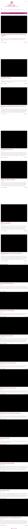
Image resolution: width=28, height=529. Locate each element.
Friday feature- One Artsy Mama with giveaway (10, 413)
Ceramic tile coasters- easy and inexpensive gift (10, 517)
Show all (25, 13)
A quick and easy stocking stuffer (7, 463)
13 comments (4, 498)
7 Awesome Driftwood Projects (6, 283)
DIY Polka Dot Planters (5, 438)
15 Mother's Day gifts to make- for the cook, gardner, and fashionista (13, 35)
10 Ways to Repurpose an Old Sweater (8, 362)
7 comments (5, 83)
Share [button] (1, 42)
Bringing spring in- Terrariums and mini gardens (11, 253)
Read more (25, 42)
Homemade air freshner (6, 77)
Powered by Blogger (14, 528)
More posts (25, 263)
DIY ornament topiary (4, 490)
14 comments (5, 230)
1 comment (3, 291)
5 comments (4, 393)
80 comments (4, 316)
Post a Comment (5, 157)
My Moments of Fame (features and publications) (15, 9)
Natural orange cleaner (6, 223)
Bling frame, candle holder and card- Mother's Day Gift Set (13, 106)
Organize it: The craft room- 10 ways (8, 388)
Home (1, 9)
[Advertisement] (14, 51)
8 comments (5, 187)
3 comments (5, 42)
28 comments (4, 418)
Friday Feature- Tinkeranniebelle (7, 310)
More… (24, 9)
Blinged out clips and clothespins (8, 179)
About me (5, 9)
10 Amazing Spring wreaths (7, 149)
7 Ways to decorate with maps (6, 335)
